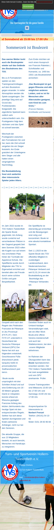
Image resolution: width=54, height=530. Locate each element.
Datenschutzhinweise (44, 2)
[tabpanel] (27, 23)
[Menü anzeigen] (27, 28)
